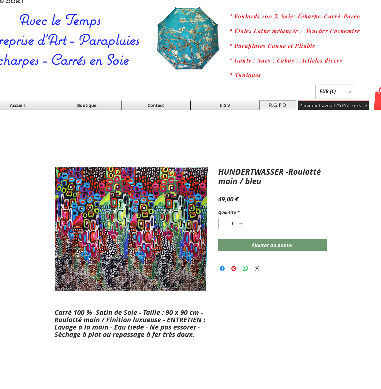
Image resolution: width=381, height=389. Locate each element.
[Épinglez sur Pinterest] (233, 268)
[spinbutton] (232, 223)
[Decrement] (223, 223)
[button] (335, 91)
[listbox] (335, 91)
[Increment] (241, 223)
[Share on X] (257, 268)
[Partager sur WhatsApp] (245, 268)
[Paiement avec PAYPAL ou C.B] (333, 105)
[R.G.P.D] (277, 105)
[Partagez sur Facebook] (222, 268)
